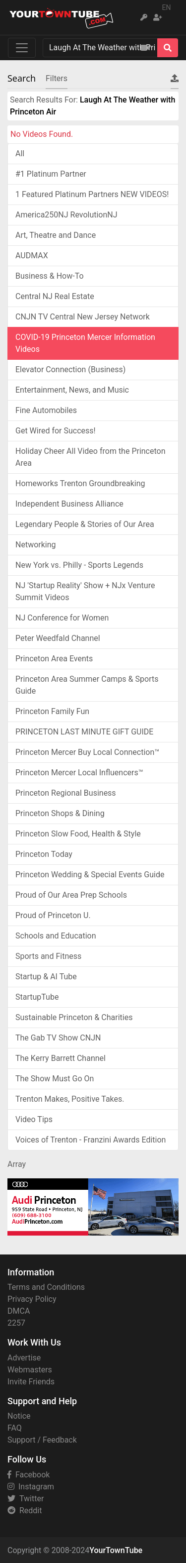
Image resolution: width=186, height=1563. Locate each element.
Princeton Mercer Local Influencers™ (79, 772)
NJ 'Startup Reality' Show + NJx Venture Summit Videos (85, 591)
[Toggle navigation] (22, 48)
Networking (35, 544)
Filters (56, 78)
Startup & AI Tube (46, 976)
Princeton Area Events (54, 658)
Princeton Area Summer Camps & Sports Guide (86, 685)
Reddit (24, 1510)
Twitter (25, 1498)
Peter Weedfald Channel (57, 638)
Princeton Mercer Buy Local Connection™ (87, 752)
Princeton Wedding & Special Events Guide (89, 874)
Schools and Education (55, 935)
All (19, 153)
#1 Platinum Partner (50, 174)
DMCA (18, 1311)
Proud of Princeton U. (53, 915)
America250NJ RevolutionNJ (66, 214)
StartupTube (37, 997)
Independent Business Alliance (69, 504)
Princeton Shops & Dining (60, 813)
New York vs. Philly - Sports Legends (79, 565)
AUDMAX (31, 255)
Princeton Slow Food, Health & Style (78, 833)
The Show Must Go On (54, 1078)
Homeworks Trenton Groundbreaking (80, 483)
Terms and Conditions (46, 1287)
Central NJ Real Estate (54, 296)
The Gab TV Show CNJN (58, 1037)
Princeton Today (43, 854)
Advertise (24, 1357)
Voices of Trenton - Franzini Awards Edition (90, 1140)
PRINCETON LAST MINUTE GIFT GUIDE (84, 731)
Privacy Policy (32, 1299)
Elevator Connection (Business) (70, 369)
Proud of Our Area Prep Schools (71, 895)
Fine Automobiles (46, 410)
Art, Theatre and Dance (55, 235)
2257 (16, 1323)
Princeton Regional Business (65, 793)
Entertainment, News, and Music (72, 390)
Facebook (28, 1474)
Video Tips (34, 1119)
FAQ (14, 1428)
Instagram (30, 1486)
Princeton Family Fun (52, 711)
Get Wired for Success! (55, 430)
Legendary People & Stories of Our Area (84, 524)
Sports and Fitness (48, 956)
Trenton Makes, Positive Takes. (69, 1099)
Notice (19, 1416)
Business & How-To (49, 276)
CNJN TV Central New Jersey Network (82, 316)
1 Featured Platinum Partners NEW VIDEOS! (92, 194)
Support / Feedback (42, 1440)
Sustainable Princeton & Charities (73, 1017)
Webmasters (29, 1369)
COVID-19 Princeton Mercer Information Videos (85, 343)
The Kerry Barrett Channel (60, 1058)
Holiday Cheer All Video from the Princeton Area (90, 457)
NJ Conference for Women (62, 618)
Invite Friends (31, 1381)
